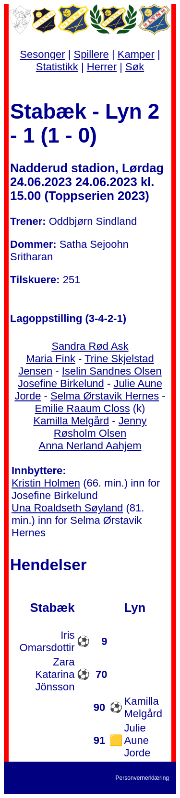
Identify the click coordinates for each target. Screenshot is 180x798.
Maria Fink (50, 359)
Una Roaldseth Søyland (67, 508)
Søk (134, 67)
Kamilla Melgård (71, 421)
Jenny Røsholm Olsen (100, 427)
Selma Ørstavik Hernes (104, 396)
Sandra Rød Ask (89, 346)
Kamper (136, 54)
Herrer (102, 67)
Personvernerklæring (142, 778)
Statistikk (57, 67)
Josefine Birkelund (61, 383)
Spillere (90, 54)
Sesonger (42, 54)
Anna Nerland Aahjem (89, 446)
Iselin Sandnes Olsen (112, 371)
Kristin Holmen (46, 483)
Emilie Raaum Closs (82, 408)
